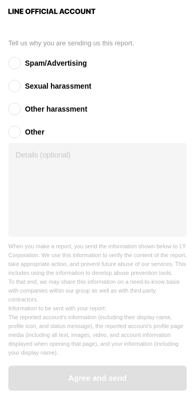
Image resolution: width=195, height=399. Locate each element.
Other (34, 132)
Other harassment (56, 109)
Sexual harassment (58, 86)
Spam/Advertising (56, 63)
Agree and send (97, 377)
